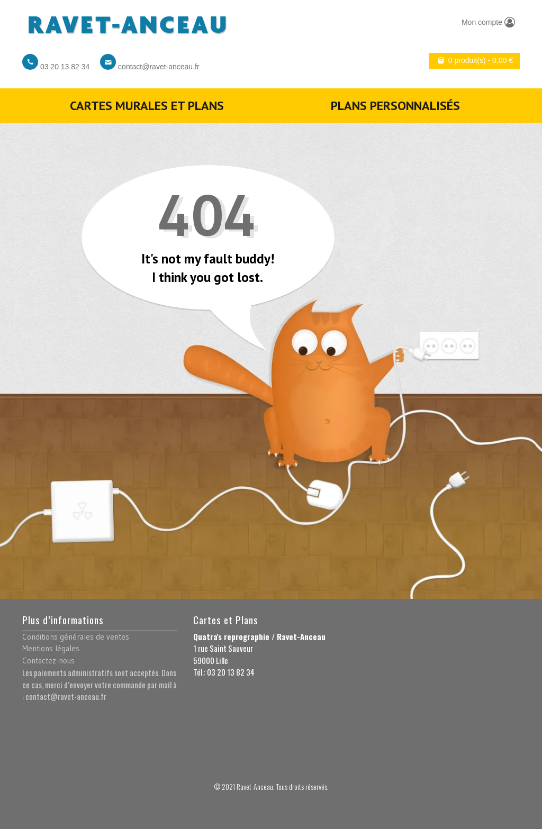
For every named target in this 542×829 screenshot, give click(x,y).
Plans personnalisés (395, 105)
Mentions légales (50, 648)
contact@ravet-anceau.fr (159, 66)
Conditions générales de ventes (75, 637)
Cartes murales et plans (147, 105)
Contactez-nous (48, 660)
